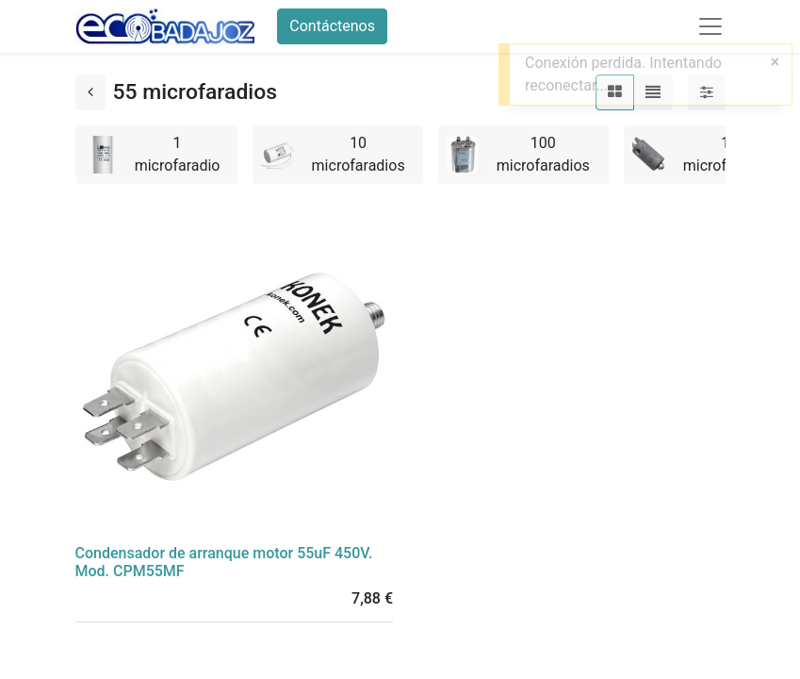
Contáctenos (332, 26)
